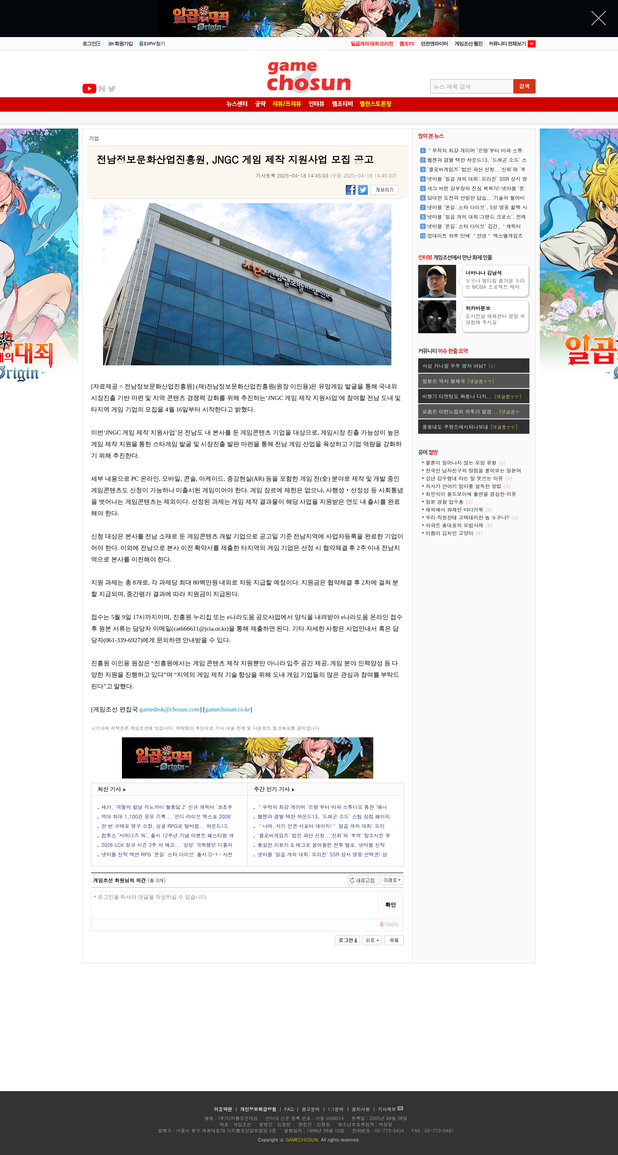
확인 (390, 905)
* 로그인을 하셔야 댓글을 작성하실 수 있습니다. (234, 905)
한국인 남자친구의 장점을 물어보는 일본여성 (473, 473)
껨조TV (406, 44)
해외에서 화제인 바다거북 (459, 509)
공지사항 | (364, 1109)
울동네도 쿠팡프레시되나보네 (469, 426)
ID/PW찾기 (152, 44)
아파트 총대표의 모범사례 (459, 524)
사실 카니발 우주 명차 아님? (458, 365)
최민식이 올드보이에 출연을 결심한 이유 (471, 496)
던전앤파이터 (434, 44)
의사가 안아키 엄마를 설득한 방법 (468, 485)
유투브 (89, 89)
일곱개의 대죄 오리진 (372, 44)
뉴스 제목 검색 (452, 87)
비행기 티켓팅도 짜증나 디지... (472, 396)
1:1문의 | (339, 1109)
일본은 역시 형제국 (458, 380)
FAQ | (292, 1109)
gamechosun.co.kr (227, 709)
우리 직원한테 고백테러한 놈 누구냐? (472, 517)
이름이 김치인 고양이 (454, 532)
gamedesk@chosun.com (170, 709)
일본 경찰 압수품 (449, 501)
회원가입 (120, 44)
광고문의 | (313, 1109)
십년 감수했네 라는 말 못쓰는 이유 (469, 478)
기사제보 (390, 1109)
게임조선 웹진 (468, 44)
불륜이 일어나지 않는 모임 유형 (466, 462)
